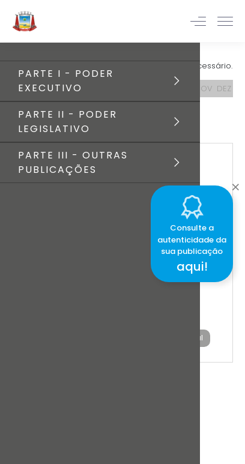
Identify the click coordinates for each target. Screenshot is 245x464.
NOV (204, 88)
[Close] (235, 183)
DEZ (224, 88)
